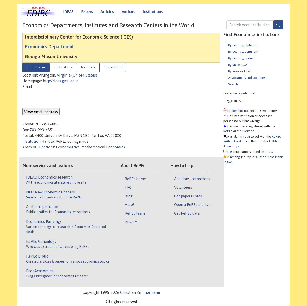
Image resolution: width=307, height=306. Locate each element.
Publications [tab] (63, 67)
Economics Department (49, 46)
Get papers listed (188, 196)
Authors (128, 12)
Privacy (131, 222)
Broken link (235, 111)
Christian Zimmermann (140, 292)
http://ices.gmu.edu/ (60, 81)
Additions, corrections (192, 178)
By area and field (240, 71)
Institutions (153, 12)
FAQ (128, 187)
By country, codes (241, 58)
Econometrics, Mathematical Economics (90, 147)
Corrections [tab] (113, 67)
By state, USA (237, 65)
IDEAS (68, 12)
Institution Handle (38, 141)
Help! (129, 204)
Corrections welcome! (239, 93)
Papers (87, 12)
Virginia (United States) (77, 75)
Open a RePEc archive (192, 204)
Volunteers (183, 187)
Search (233, 84)
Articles (107, 12)
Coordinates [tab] (35, 67)
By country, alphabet (243, 45)
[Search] (278, 24)
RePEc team (135, 213)
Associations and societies (247, 77)
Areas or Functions (38, 147)
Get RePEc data (187, 213)
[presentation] (58, 99)
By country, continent (243, 51)
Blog (129, 196)
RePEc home (135, 178)
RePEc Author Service (238, 131)
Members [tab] (88, 67)
